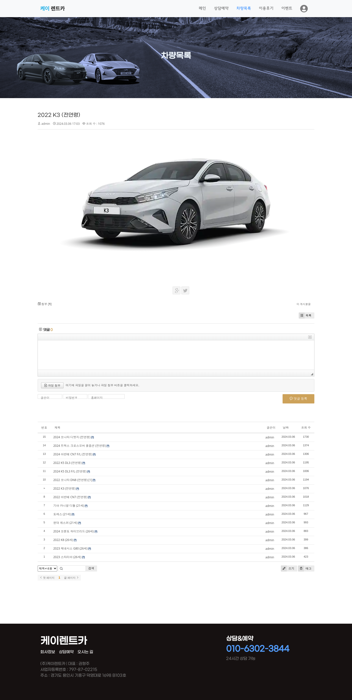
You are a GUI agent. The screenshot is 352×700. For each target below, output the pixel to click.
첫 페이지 (47, 577)
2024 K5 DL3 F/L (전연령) (70, 471)
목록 (305, 315)
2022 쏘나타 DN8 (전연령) (70, 480)
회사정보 (47, 652)
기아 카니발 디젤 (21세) (68, 506)
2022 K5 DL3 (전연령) (67, 463)
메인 (202, 8)
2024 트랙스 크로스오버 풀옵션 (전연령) (79, 446)
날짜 (286, 427)
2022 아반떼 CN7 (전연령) (70, 497)
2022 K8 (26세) (63, 540)
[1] (90, 480)
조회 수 (306, 427)
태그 (304, 568)
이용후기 (266, 8)
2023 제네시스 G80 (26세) (70, 548)
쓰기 (287, 568)
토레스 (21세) (62, 514)
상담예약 (221, 8)
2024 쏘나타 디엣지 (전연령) (71, 437)
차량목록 (243, 8)
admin (45, 124)
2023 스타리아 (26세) (67, 557)
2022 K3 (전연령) (59, 115)
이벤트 (286, 8)
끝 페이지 (71, 577)
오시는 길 (85, 652)
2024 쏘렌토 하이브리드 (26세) (73, 531)
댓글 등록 (298, 398)
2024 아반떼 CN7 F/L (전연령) (72, 454)
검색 (91, 568)
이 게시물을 (304, 304)
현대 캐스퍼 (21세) (65, 523)
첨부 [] (45, 304)
